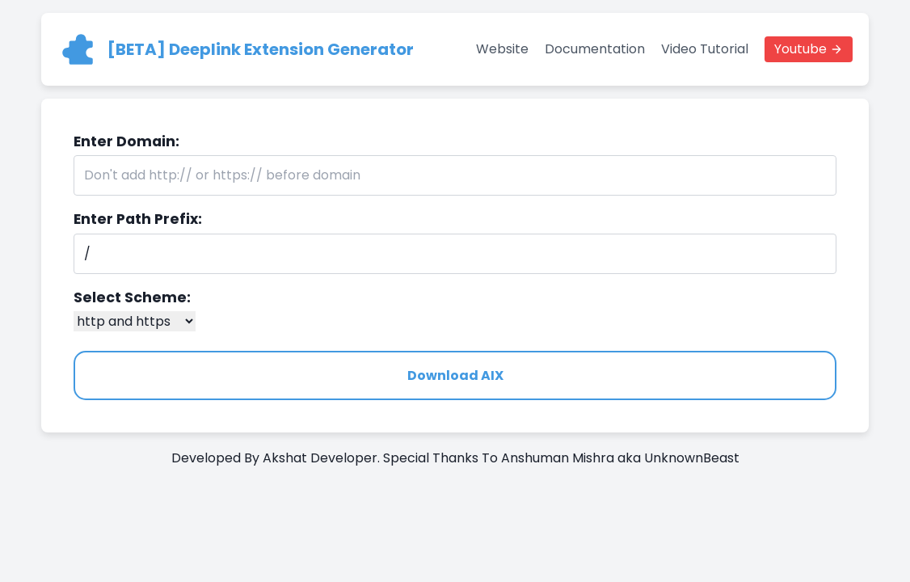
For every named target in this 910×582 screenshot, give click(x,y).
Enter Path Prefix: (138, 219)
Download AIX (455, 375)
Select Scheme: (132, 297)
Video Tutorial (704, 49)
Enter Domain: (126, 141)
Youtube (800, 49)
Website (502, 49)
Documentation (595, 49)
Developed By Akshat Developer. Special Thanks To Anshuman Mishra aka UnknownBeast (455, 458)
